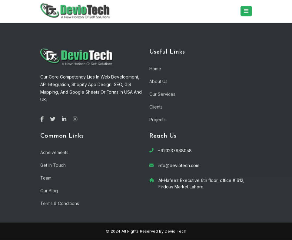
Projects (157, 119)
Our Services (162, 93)
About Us (158, 80)
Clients (156, 106)
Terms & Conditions (59, 203)
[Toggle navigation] (246, 11)
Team (45, 177)
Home (155, 68)
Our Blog (49, 190)
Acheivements (54, 152)
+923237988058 (175, 150)
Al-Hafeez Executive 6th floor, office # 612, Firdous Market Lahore (201, 183)
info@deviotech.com (178, 165)
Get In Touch (53, 164)
